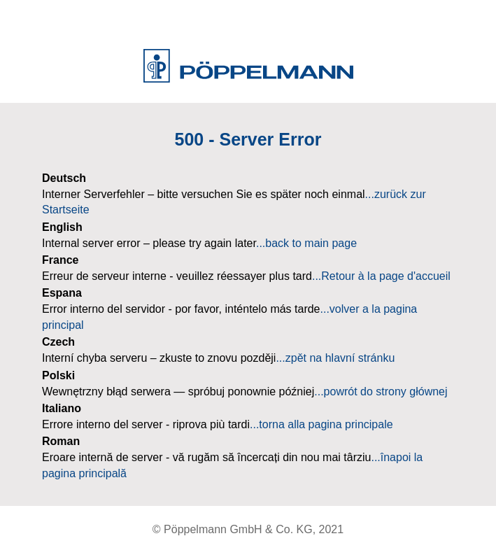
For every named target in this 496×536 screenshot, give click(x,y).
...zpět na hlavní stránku (335, 358)
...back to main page (306, 243)
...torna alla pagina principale (321, 424)
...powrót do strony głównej (380, 391)
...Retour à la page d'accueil (381, 276)
